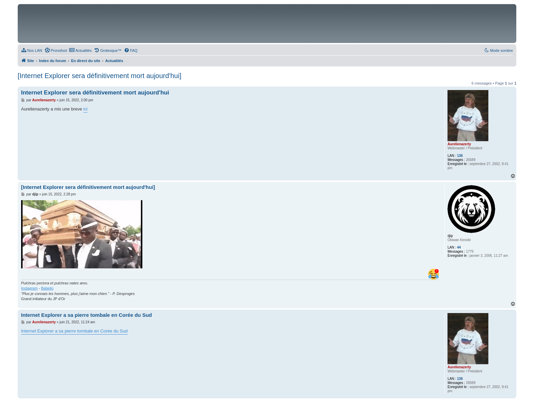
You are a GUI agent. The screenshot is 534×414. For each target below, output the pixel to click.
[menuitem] (31, 50)
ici (85, 109)
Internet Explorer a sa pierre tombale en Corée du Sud (86, 315)
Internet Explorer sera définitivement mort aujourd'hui (95, 92)
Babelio (47, 288)
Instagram (29, 288)
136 (460, 156)
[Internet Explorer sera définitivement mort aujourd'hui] (100, 75)
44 (459, 247)
